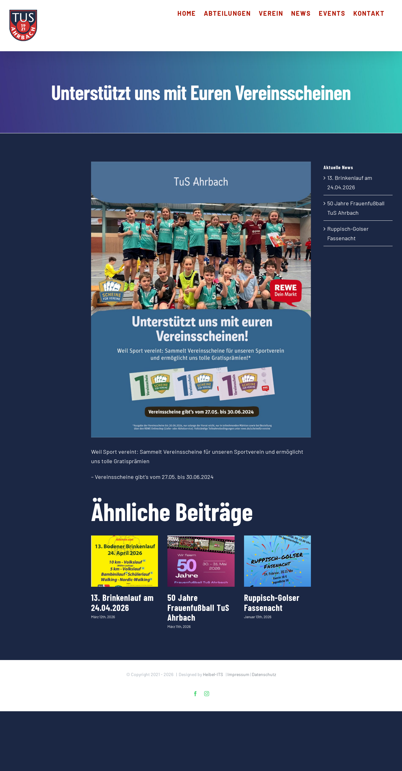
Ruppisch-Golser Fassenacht (272, 602)
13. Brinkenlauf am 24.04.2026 (122, 602)
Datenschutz (264, 674)
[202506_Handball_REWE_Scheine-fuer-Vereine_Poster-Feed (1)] (201, 299)
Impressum (238, 674)
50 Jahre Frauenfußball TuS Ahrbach (198, 607)
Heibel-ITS (213, 674)
